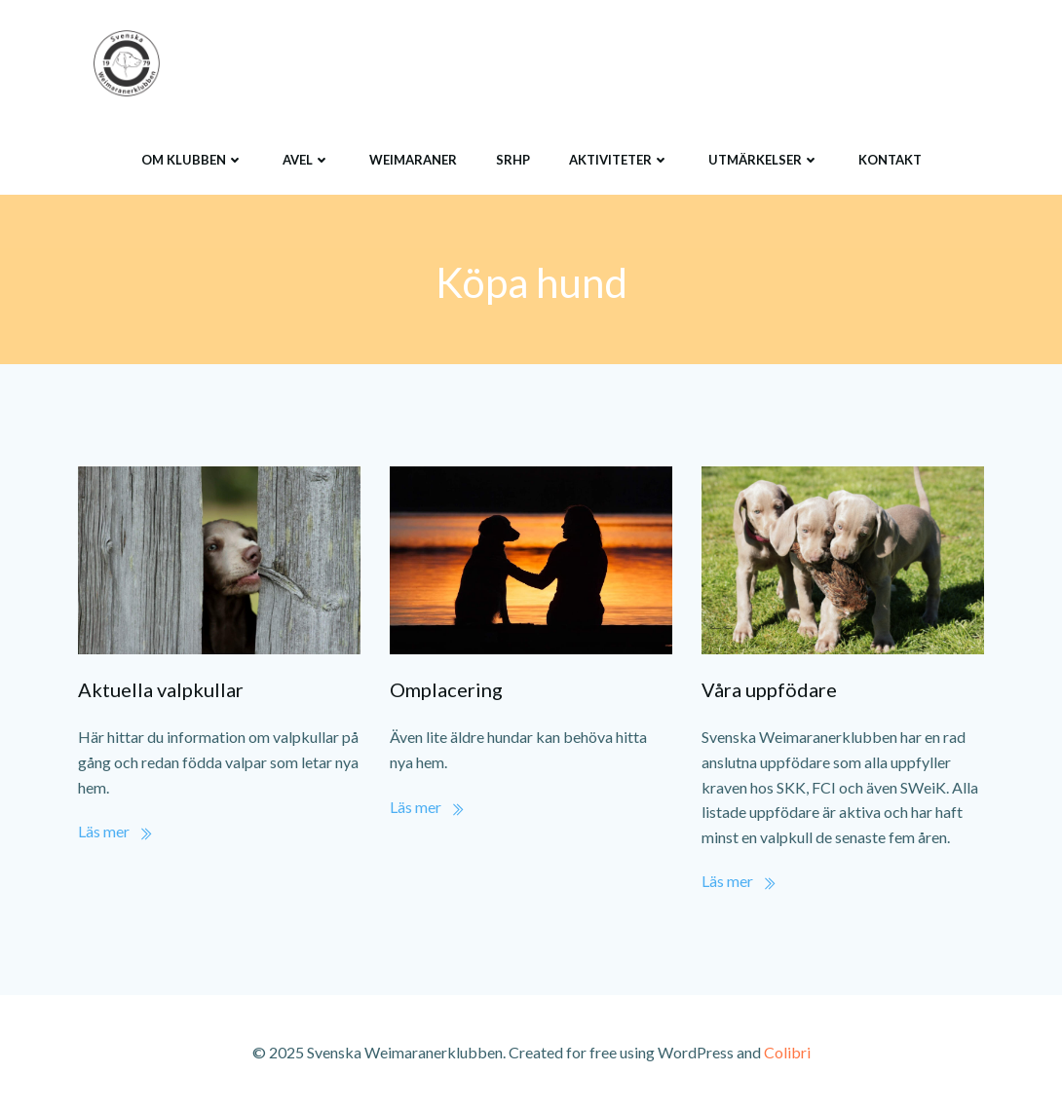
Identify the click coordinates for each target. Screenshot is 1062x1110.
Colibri (787, 1052)
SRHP (513, 159)
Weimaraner (413, 159)
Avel (306, 159)
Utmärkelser (763, 159)
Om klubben (192, 159)
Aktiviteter (619, 159)
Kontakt (890, 159)
